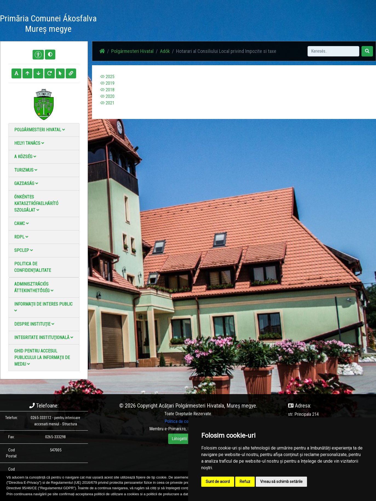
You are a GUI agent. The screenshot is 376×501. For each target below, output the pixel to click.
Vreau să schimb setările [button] (281, 481)
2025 (107, 76)
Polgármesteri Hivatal (39, 129)
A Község (25, 156)
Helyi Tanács (29, 143)
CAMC (21, 223)
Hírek (172, 24)
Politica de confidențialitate (32, 267)
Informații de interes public (43, 307)
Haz (157, 24)
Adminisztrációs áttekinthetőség (33, 287)
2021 (107, 103)
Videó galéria (222, 24)
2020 (107, 96)
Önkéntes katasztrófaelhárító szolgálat (36, 203)
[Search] (333, 51)
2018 (107, 89)
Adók (165, 51)
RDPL (21, 237)
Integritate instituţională (43, 337)
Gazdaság (26, 183)
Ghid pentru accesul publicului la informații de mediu (42, 357)
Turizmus (25, 170)
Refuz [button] (245, 481)
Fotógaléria (193, 24)
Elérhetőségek (252, 24)
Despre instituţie (34, 324)
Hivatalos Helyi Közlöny (292, 24)
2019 (107, 83)
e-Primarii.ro (175, 428)
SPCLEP (23, 250)
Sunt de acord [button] (218, 481)
